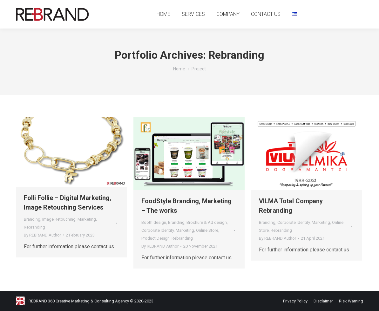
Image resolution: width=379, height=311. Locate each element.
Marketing (87, 219)
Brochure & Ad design (206, 222)
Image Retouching (59, 219)
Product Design (155, 238)
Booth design (153, 222)
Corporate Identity (157, 230)
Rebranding (34, 227)
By (42, 235)
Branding (32, 219)
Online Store (207, 230)
